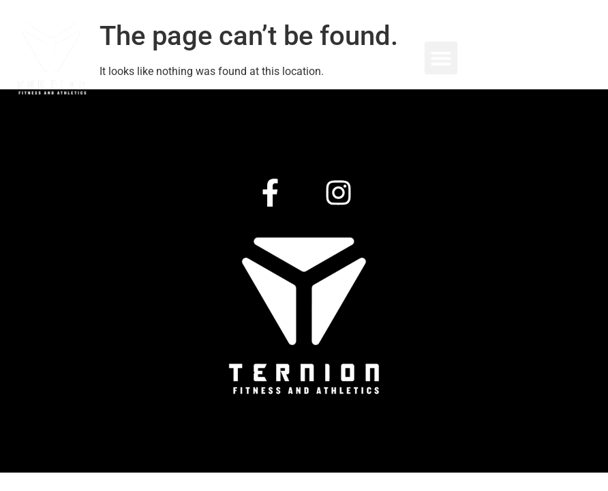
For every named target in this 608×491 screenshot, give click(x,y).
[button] (441, 58)
